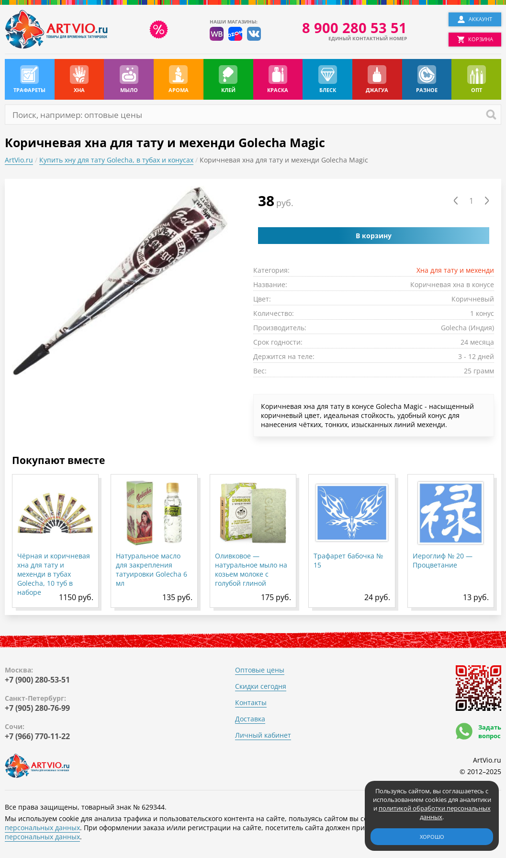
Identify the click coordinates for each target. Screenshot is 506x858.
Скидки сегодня (260, 686)
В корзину (374, 235)
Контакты (251, 702)
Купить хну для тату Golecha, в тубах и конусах (116, 159)
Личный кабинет (263, 735)
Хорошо (432, 836)
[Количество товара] (471, 201)
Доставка (250, 718)
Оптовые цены (259, 669)
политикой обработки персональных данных (435, 812)
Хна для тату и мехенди (455, 270)
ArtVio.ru (19, 159)
